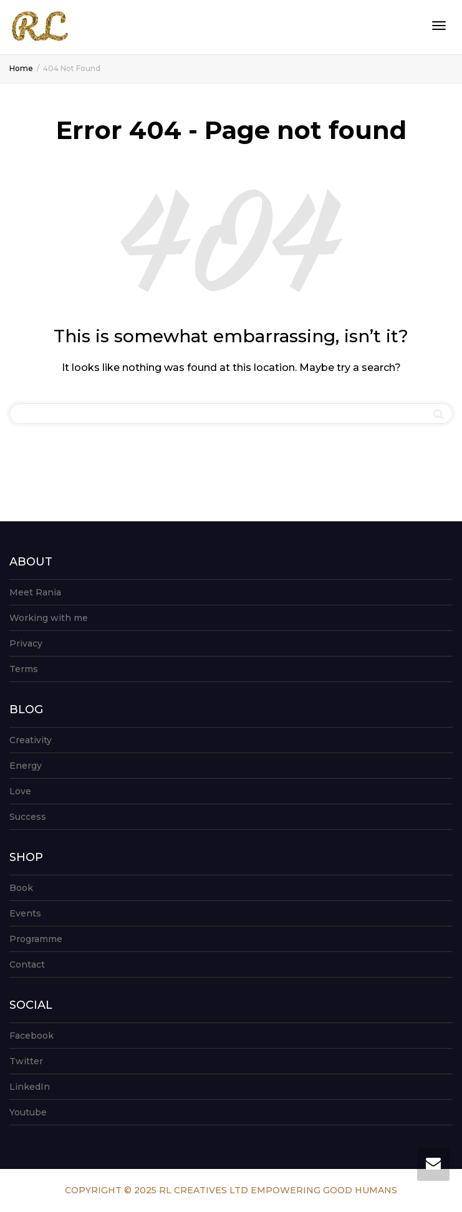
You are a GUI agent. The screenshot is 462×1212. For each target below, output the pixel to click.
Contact (27, 964)
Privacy (25, 643)
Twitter (26, 1061)
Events (25, 913)
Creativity (30, 740)
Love (20, 791)
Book (21, 887)
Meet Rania (35, 592)
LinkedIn (29, 1086)
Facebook (31, 1035)
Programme (35, 939)
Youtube (28, 1112)
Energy (25, 765)
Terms (23, 669)
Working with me (48, 617)
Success (27, 816)
